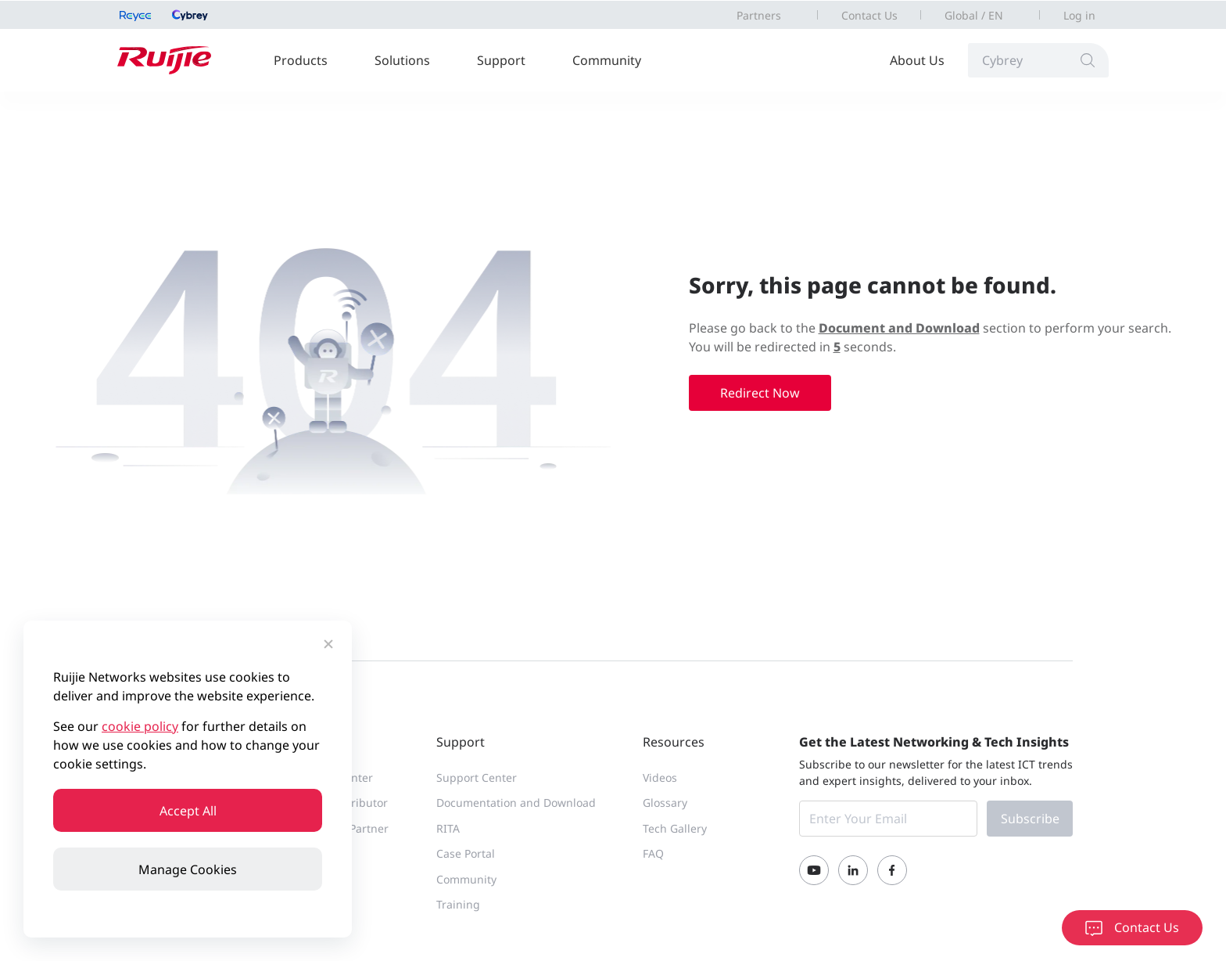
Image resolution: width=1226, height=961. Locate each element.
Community (606, 60)
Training (458, 904)
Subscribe (1030, 818)
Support (501, 60)
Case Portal (465, 853)
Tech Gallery (675, 828)
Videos (660, 777)
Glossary (665, 802)
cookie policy (140, 726)
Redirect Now (760, 392)
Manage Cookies (187, 869)
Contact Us (869, 15)
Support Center (476, 777)
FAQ (653, 853)
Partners (759, 15)
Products (301, 60)
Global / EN (974, 15)
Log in (1079, 15)
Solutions (402, 60)
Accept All (188, 810)
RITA (448, 828)
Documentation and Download (516, 802)
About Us (917, 60)
